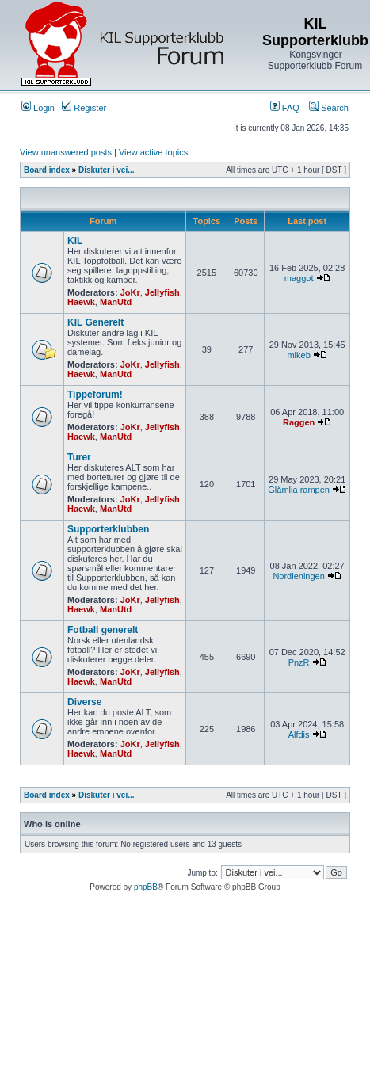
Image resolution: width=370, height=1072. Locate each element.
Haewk (81, 302)
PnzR (299, 662)
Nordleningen (298, 576)
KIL (74, 240)
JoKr (130, 292)
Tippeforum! (95, 394)
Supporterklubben (108, 529)
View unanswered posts (66, 152)
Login (38, 108)
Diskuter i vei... (106, 170)
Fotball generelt (102, 629)
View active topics (153, 152)
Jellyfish (162, 292)
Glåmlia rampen (299, 489)
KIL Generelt (95, 322)
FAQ (284, 108)
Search (329, 108)
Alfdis (299, 734)
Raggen (299, 422)
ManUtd (116, 302)
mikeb (298, 355)
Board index (47, 170)
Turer (79, 457)
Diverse (84, 702)
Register (84, 108)
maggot (299, 278)
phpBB (146, 887)
